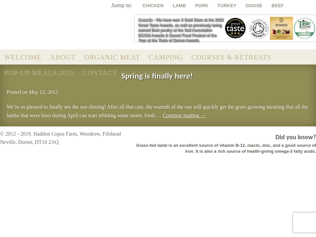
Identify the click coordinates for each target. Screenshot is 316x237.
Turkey (227, 5)
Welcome (22, 57)
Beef (278, 5)
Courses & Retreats (231, 57)
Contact (100, 73)
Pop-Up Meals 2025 (39, 73)
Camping (166, 57)
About (62, 57)
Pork (201, 5)
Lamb (179, 5)
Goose (254, 5)
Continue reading (184, 115)
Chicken (153, 5)
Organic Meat (112, 57)
